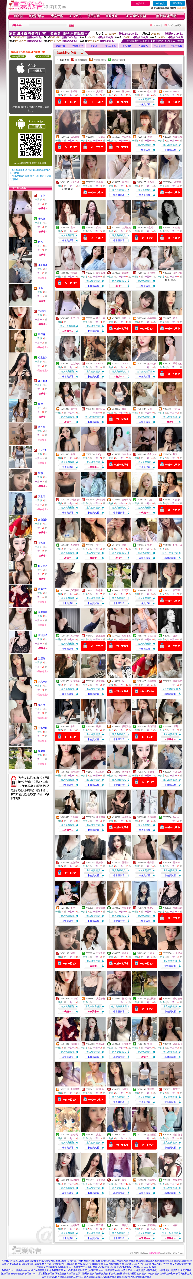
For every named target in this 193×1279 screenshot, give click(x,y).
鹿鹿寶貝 (126, 499)
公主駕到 (42, 357)
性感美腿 (151, 817)
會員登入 (140, 3)
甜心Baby (126, 91)
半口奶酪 (126, 137)
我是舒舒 (100, 998)
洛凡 (40, 242)
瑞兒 (175, 454)
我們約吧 (100, 499)
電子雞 (125, 182)
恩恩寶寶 (75, 545)
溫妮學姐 (100, 681)
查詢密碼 (177, 3)
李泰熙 (99, 182)
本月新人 (143, 45)
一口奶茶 (100, 137)
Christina (100, 363)
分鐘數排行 (77, 45)
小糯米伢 (151, 273)
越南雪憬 (75, 771)
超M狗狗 (151, 363)
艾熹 (149, 409)
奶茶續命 (75, 137)
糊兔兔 (41, 218)
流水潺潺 (75, 681)
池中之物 (126, 454)
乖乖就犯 (177, 363)
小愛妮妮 (177, 953)
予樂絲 (73, 91)
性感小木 (126, 635)
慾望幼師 (151, 998)
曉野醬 (41, 334)
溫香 (149, 545)
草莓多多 (151, 635)
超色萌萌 (75, 862)
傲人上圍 (151, 91)
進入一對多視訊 (68, 326)
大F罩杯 (177, 182)
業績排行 (60, 45)
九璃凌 (150, 953)
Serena (176, 91)
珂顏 (40, 473)
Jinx (124, 681)
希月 (149, 590)
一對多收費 (159, 45)
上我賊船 (126, 227)
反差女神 (100, 635)
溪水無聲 (100, 817)
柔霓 (72, 454)
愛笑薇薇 (100, 273)
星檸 (72, 227)
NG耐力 (100, 1089)
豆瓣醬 (125, 273)
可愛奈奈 (177, 137)
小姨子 (176, 499)
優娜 (149, 137)
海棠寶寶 (42, 612)
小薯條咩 (42, 265)
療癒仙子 (126, 318)
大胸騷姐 (100, 1044)
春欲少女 (151, 454)
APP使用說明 (18, 56)
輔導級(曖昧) (100, 60)
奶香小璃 (177, 545)
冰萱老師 (126, 817)
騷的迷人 (100, 409)
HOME (156, 25)
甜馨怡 (125, 862)
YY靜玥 (42, 311)
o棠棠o (150, 227)
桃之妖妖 (75, 363)
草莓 (175, 726)
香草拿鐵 (100, 953)
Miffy (98, 454)
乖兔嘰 (41, 542)
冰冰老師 (75, 635)
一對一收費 (176, 45)
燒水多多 (126, 771)
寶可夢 (176, 590)
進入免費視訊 (144, 99)
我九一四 (42, 681)
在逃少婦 (42, 728)
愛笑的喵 (75, 1089)
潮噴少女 (126, 908)
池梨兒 (41, 658)
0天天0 (73, 273)
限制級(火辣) (81, 60)
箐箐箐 (176, 862)
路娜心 (99, 862)
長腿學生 (126, 1044)
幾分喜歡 (75, 817)
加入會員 (160, 3)
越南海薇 (126, 998)
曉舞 (124, 545)
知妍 (175, 635)
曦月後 (41, 704)
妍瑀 (124, 409)
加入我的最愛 (174, 25)
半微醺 (99, 590)
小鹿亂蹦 (151, 318)
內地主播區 (110, 45)
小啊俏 (176, 409)
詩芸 (98, 545)
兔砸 (40, 288)
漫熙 (40, 404)
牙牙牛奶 (42, 450)
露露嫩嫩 (42, 380)
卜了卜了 (42, 195)
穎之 (175, 318)
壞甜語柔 (42, 635)
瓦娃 (149, 499)
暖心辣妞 (177, 998)
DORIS (125, 363)
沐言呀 (41, 427)
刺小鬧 (73, 409)
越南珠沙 (177, 1044)
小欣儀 (176, 227)
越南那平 (42, 589)
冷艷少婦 (75, 499)
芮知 (98, 227)
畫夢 (72, 908)
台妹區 (93, 45)
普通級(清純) (118, 60)
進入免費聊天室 (144, 371)
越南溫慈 (177, 681)
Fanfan (176, 817)
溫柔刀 (41, 496)
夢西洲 (150, 182)
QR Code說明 (43, 56)
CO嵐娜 (100, 771)
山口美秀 (42, 566)
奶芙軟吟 (75, 590)
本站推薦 (126, 45)
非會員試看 (144, 104)
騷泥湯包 (126, 726)
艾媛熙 (99, 91)
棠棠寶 (41, 751)
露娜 (98, 726)
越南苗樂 (42, 519)
